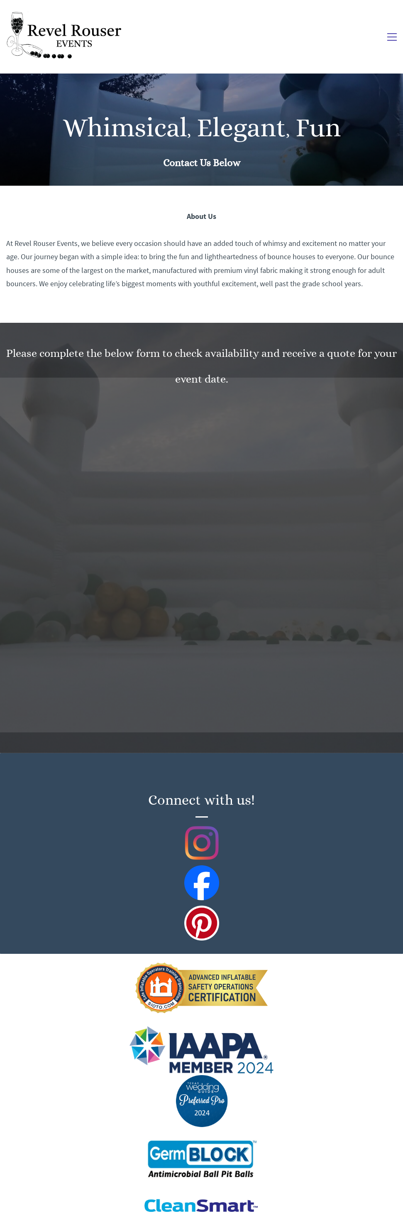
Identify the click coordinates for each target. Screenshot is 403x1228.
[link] (201, 968)
